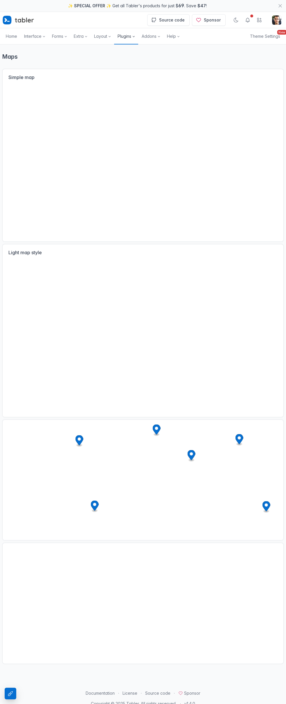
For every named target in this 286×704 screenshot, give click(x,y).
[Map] (143, 161)
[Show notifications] (247, 20)
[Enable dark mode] (236, 20)
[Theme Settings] (10, 693)
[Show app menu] (259, 20)
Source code (168, 20)
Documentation (100, 693)
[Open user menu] (277, 20)
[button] (34, 36)
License (130, 693)
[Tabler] (18, 20)
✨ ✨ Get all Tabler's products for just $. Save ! (137, 5)
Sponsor (208, 20)
